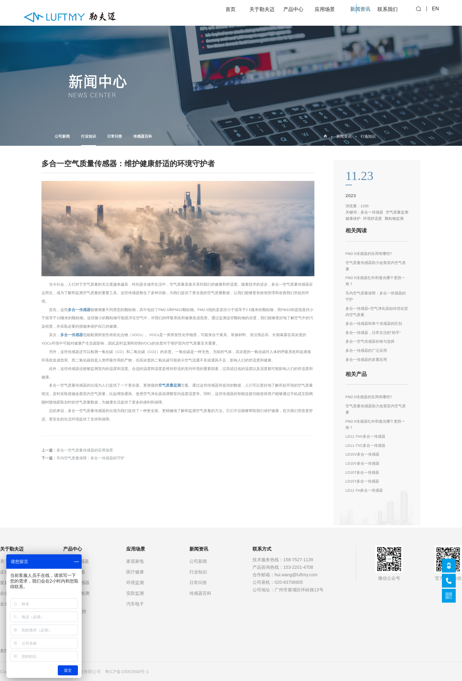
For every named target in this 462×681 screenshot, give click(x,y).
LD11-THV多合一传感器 (365, 436)
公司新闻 (62, 136)
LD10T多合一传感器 (362, 472)
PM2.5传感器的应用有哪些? (368, 253)
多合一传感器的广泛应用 (366, 350)
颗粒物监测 (394, 218)
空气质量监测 (169, 385)
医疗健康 (135, 571)
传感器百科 (142, 136)
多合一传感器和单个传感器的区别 (373, 323)
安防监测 (135, 593)
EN (435, 12)
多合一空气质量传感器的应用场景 (85, 450)
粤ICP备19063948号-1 (127, 671)
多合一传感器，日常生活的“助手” (373, 332)
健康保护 (353, 218)
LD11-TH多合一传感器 (364, 490)
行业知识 (88, 140)
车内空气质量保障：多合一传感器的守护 (90, 458)
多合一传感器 (79, 310)
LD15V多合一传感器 (362, 454)
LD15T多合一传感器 (362, 481)
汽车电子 (135, 603)
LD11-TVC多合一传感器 (365, 445)
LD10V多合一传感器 (362, 463)
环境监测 (135, 582)
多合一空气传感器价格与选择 (369, 341)
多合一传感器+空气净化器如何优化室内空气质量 (376, 311)
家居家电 (135, 561)
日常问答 (114, 136)
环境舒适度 (372, 218)
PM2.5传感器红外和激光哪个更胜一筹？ (375, 281)
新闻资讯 (343, 136)
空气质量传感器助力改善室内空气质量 (375, 266)
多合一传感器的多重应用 (366, 359)
